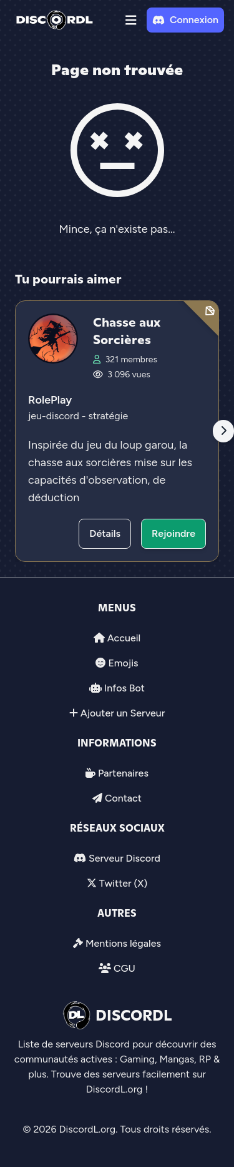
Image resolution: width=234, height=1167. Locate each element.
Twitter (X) (123, 883)
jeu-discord (55, 416)
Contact (123, 798)
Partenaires (123, 773)
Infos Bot (124, 688)
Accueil (123, 638)
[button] (131, 20)
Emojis (123, 663)
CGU (124, 968)
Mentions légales (123, 943)
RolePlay (50, 400)
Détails (104, 533)
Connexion (185, 20)
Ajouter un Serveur (122, 713)
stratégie (108, 416)
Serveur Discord (124, 858)
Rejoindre (173, 533)
